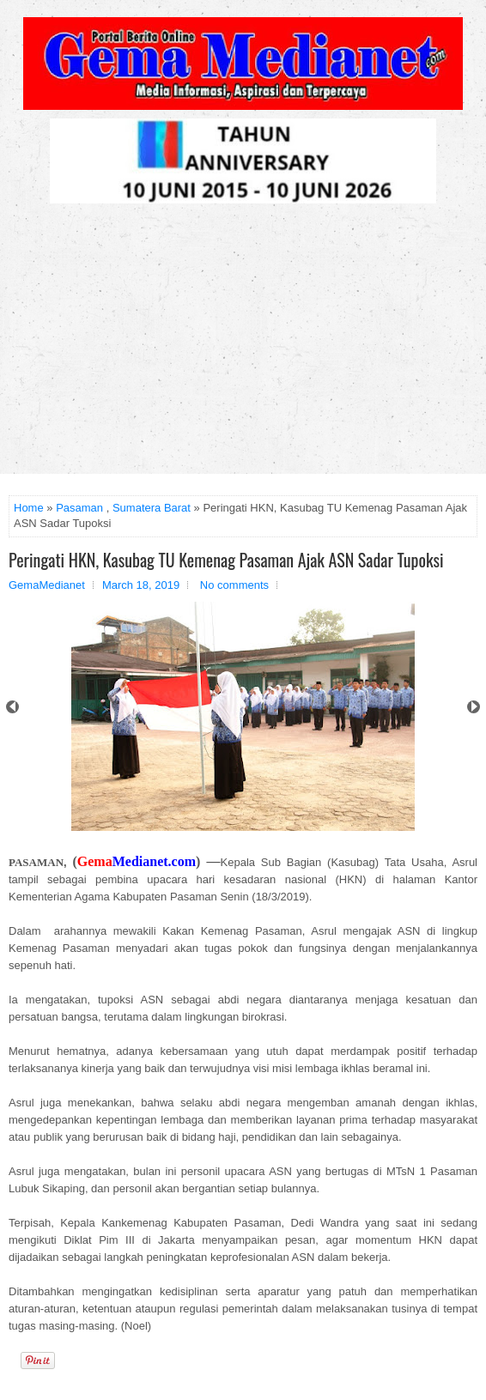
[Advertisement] (243, 345)
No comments (234, 585)
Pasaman (79, 507)
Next (473, 706)
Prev (12, 706)
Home (29, 507)
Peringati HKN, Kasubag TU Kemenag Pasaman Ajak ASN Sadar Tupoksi (226, 559)
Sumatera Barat (151, 507)
